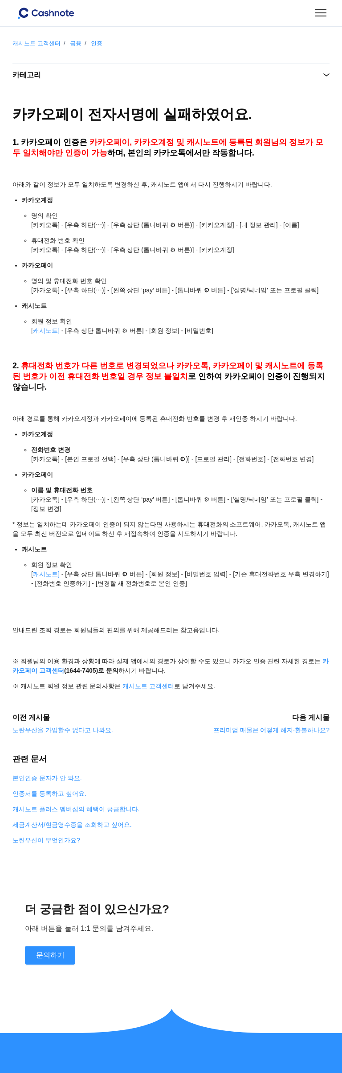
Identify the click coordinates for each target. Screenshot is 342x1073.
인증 (96, 43)
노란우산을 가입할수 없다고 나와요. (62, 730)
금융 (75, 43)
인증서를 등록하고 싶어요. (49, 793)
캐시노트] (46, 330)
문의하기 (50, 955)
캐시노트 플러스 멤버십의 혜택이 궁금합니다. (75, 809)
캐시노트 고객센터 (36, 43)
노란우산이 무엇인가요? (46, 840)
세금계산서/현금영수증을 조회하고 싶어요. (72, 824)
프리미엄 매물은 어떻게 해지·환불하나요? (271, 730)
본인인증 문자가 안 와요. (47, 778)
